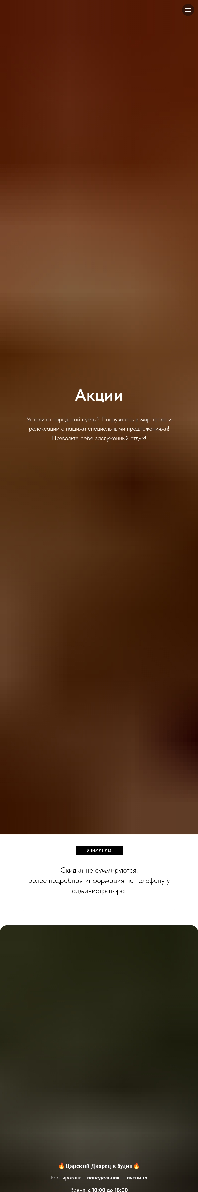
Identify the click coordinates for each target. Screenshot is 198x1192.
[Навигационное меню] (188, 10)
